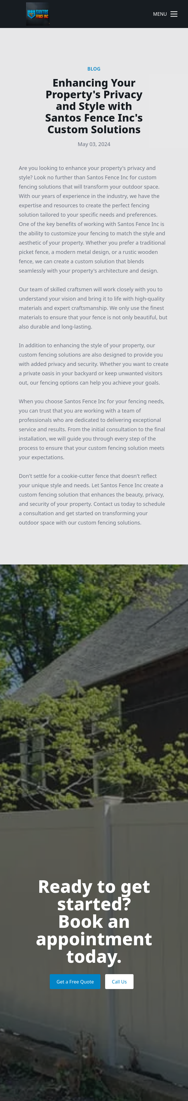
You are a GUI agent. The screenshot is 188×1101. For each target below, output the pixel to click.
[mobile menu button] (174, 14)
